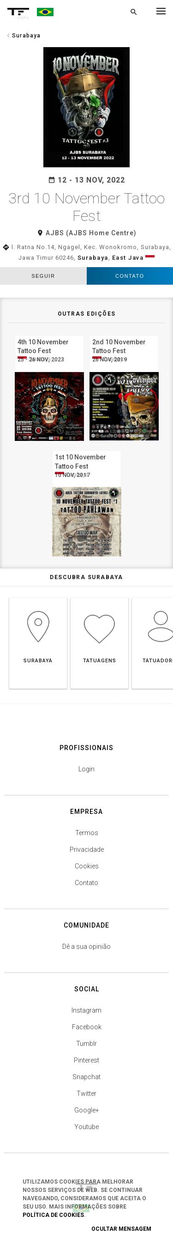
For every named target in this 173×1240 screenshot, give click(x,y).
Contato (129, 276)
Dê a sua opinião (86, 946)
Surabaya (93, 257)
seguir (43, 276)
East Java (128, 257)
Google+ (86, 1110)
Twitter (86, 1093)
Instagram (86, 1010)
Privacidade (87, 849)
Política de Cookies (53, 1215)
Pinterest (86, 1060)
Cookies (87, 866)
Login (86, 769)
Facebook (86, 1027)
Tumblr (86, 1043)
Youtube (86, 1126)
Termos (86, 833)
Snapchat (86, 1077)
